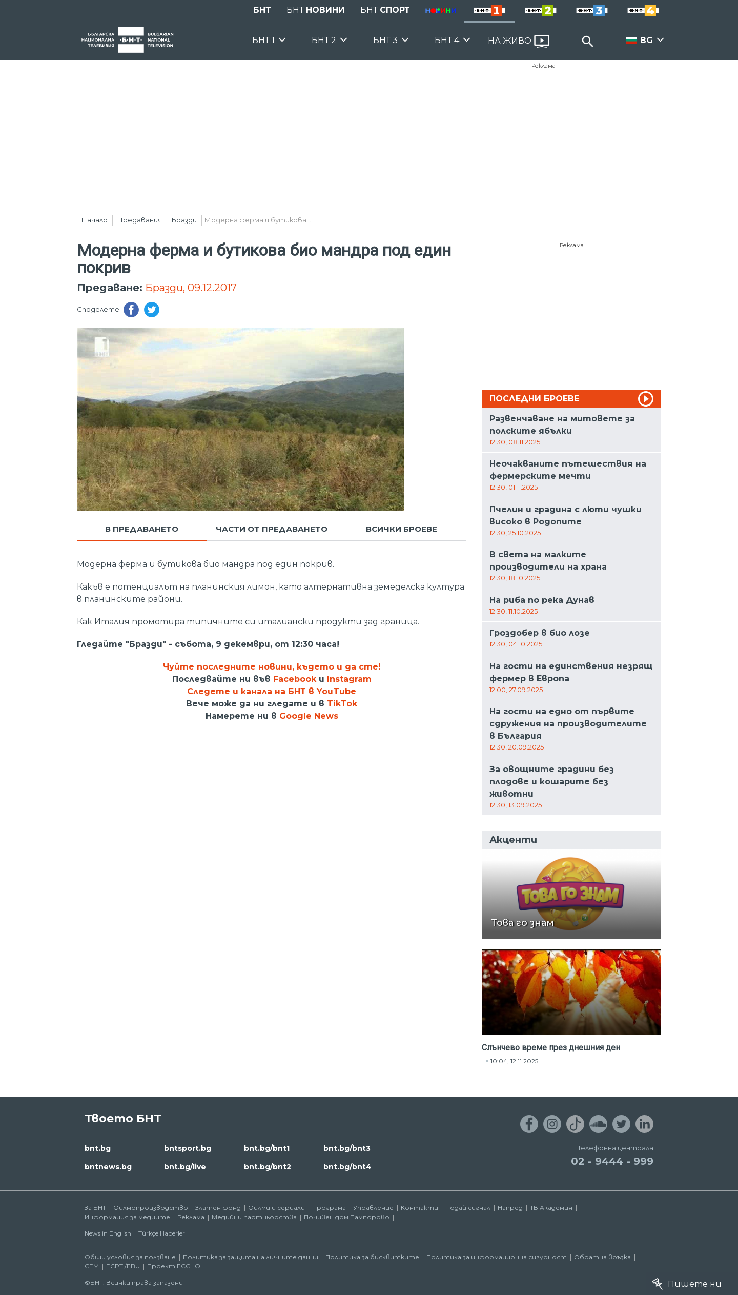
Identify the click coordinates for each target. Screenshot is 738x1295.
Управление (373, 1207)
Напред (510, 1207)
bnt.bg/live (185, 1166)
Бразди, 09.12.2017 (191, 287)
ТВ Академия (551, 1207)
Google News (308, 716)
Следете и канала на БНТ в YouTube (271, 691)
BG (646, 40)
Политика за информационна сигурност (496, 1257)
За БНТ (95, 1207)
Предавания (139, 220)
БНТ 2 (324, 40)
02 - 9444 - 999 (612, 1161)
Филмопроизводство (150, 1207)
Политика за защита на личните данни (250, 1257)
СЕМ (92, 1266)
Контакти (419, 1207)
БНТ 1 (263, 40)
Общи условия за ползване (130, 1257)
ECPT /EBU (123, 1266)
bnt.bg (98, 1148)
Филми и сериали (276, 1207)
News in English (108, 1233)
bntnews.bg (108, 1166)
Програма (329, 1207)
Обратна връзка (602, 1257)
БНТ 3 (385, 40)
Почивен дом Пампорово (346, 1217)
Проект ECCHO (173, 1266)
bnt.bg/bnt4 (347, 1166)
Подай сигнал (467, 1207)
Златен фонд (218, 1207)
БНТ (262, 10)
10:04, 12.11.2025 (514, 1061)
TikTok (342, 704)
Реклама (543, 65)
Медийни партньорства (254, 1217)
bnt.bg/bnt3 (347, 1148)
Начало (94, 220)
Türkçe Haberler (161, 1233)
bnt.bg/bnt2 (267, 1166)
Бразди (184, 220)
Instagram (349, 679)
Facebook (294, 679)
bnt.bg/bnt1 (267, 1148)
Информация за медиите (127, 1217)
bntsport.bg (187, 1148)
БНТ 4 (447, 40)
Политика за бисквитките (372, 1257)
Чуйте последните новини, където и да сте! (272, 667)
